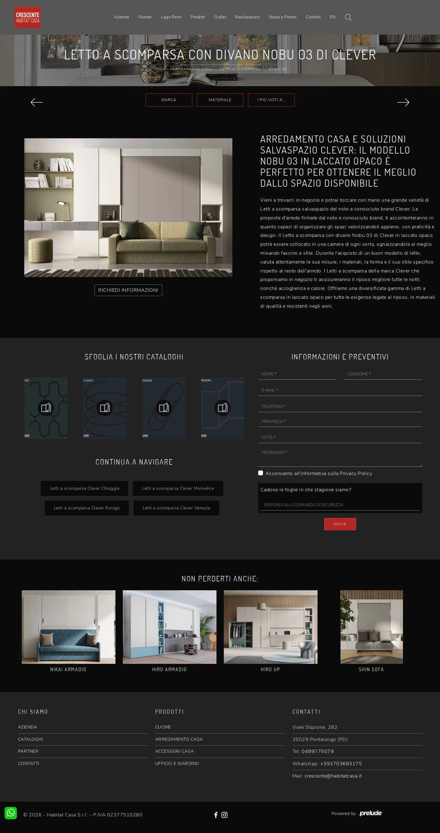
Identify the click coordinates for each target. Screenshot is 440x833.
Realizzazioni (247, 17)
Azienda (121, 17)
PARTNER (28, 751)
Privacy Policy (356, 473)
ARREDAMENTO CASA (179, 739)
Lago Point (171, 17)
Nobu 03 (278, 69)
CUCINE (163, 727)
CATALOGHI (30, 739)
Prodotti (197, 17)
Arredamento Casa (191, 69)
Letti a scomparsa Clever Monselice (178, 488)
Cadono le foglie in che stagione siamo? (306, 489)
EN (333, 17)
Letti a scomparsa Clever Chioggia (84, 488)
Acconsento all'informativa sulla (318, 473)
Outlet (220, 17)
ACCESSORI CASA (174, 751)
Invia (340, 524)
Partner (145, 17)
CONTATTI (28, 763)
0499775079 (318, 751)
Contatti (313, 17)
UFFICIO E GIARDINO (177, 763)
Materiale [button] (220, 99)
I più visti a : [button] (271, 99)
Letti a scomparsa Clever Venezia (176, 508)
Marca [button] (168, 99)
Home (159, 69)
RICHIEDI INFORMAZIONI (128, 290)
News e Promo (283, 17)
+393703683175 (341, 763)
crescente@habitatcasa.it (333, 776)
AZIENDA (27, 727)
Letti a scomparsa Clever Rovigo (87, 508)
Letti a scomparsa (240, 69)
